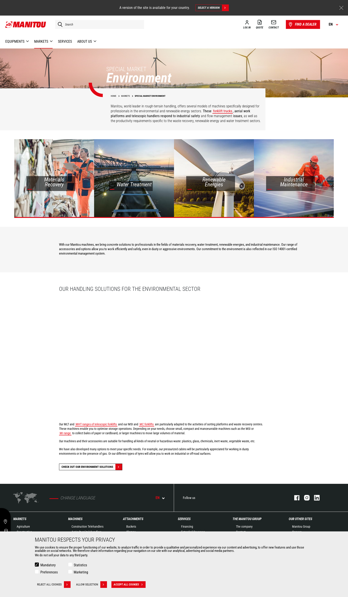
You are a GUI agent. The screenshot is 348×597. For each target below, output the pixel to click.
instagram (305, 498)
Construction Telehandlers (87, 526)
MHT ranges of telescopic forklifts (96, 424)
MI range (65, 433)
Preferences (49, 572)
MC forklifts (147, 424)
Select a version (213, 8)
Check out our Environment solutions (91, 467)
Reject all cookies (54, 584)
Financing (187, 526)
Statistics (80, 565)
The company (244, 526)
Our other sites (300, 519)
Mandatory (48, 565)
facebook (295, 498)
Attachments (133, 519)
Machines (75, 519)
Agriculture (23, 526)
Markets (19, 519)
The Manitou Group (247, 519)
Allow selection (91, 584)
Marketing (81, 572)
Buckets (131, 526)
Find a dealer (302, 24)
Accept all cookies (130, 584)
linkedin (315, 498)
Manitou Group (301, 526)
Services (184, 519)
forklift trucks (222, 111)
